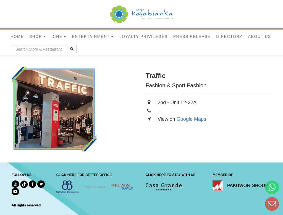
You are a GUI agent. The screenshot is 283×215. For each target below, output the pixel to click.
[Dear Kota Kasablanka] (272, 203)
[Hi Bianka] (272, 187)
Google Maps (191, 119)
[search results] (72, 49)
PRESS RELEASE (192, 36)
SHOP (35, 36)
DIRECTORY (229, 36)
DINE (56, 36)
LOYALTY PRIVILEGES (143, 36)
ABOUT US (259, 36)
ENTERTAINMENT (91, 36)
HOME (17, 36)
